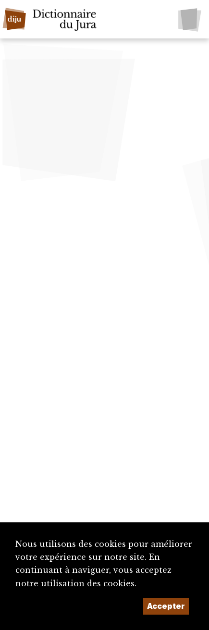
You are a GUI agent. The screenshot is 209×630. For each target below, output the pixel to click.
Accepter (166, 606)
